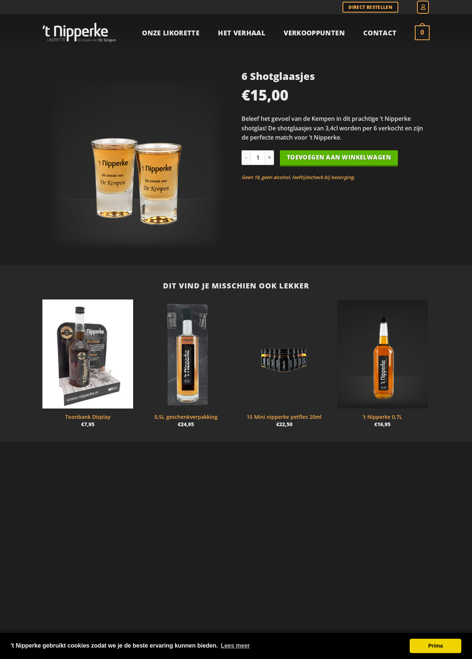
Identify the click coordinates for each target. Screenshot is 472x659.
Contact (380, 32)
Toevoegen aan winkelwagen (339, 157)
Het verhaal (241, 32)
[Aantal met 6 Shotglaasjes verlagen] (246, 157)
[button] (423, 7)
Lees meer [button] (235, 645)
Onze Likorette (170, 32)
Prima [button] (435, 646)
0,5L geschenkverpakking (186, 417)
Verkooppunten (314, 32)
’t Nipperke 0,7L (382, 417)
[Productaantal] (257, 157)
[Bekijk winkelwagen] (422, 33)
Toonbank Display (88, 417)
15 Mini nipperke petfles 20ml (284, 417)
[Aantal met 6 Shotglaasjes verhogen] (269, 157)
